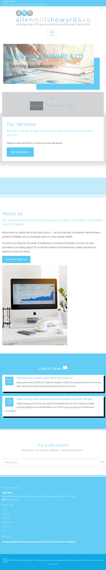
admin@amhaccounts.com (35, 5)
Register (12, 1)
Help (4, 531)
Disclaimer (6, 526)
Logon (5, 1)
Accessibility (7, 522)
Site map (6, 518)
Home (4, 510)
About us (6, 514)
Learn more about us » (16, 259)
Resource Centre (55, 105)
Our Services (36, 105)
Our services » (20, 152)
